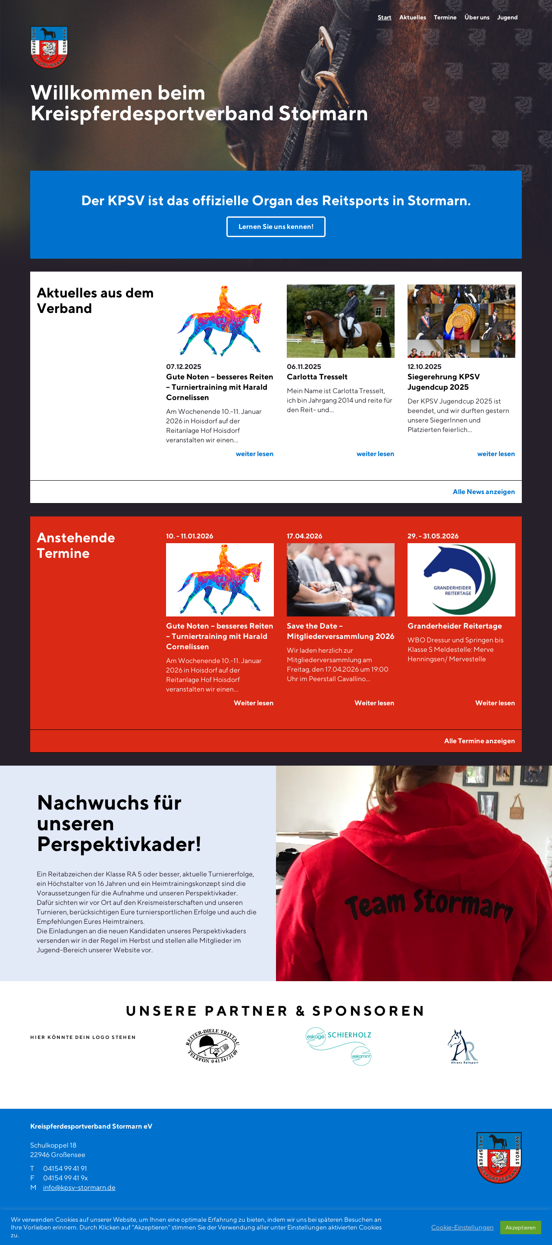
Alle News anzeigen (484, 492)
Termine (445, 17)
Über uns (476, 17)
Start (385, 17)
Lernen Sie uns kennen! (276, 226)
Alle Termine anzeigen (479, 741)
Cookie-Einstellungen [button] (462, 1227)
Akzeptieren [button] (520, 1227)
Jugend (507, 17)
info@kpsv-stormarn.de (79, 1187)
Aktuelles (412, 17)
